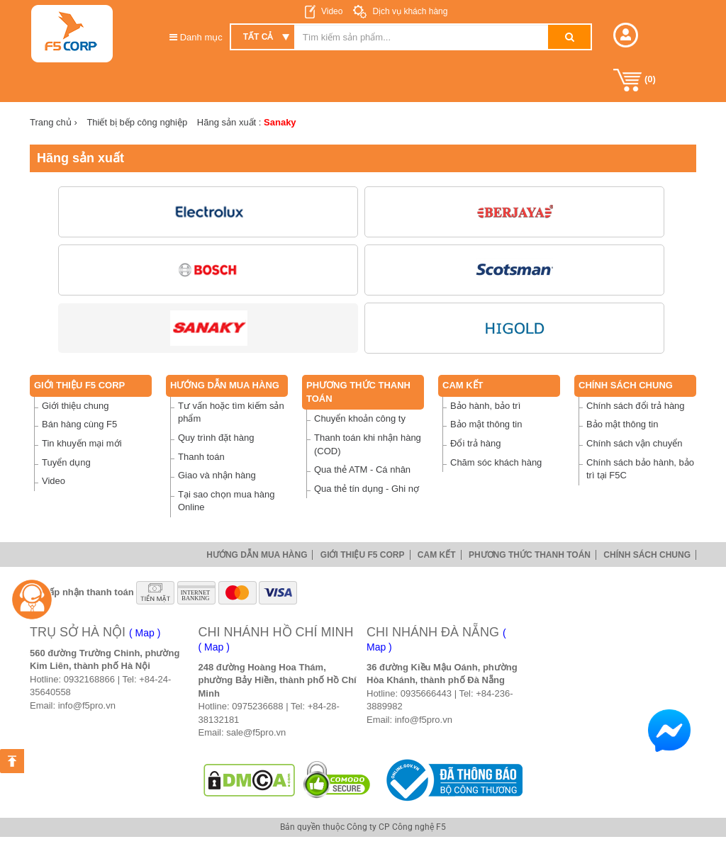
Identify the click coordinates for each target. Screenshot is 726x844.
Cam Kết (463, 385)
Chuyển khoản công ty (360, 418)
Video (331, 11)
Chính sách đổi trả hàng (635, 405)
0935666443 (426, 693)
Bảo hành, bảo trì (485, 405)
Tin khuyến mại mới (82, 443)
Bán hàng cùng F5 (79, 424)
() (634, 80)
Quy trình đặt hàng (216, 437)
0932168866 (89, 679)
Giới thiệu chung (75, 405)
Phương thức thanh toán (530, 555)
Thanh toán (201, 456)
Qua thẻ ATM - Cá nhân (362, 469)
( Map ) (144, 632)
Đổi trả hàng (475, 443)
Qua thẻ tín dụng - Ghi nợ (366, 488)
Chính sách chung (626, 385)
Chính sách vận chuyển (634, 443)
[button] (626, 35)
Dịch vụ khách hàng (408, 11)
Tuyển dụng (66, 462)
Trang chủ (53, 122)
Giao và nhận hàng (217, 475)
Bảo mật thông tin (486, 424)
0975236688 (257, 706)
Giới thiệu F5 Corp (79, 385)
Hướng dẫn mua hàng (224, 385)
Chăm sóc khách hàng (496, 462)
